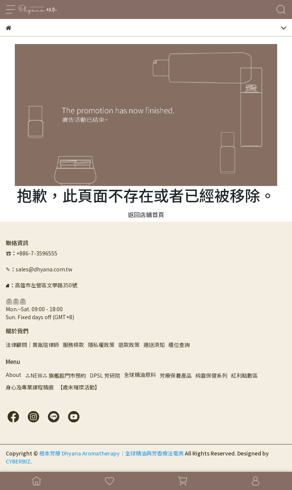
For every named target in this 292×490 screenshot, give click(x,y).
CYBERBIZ (18, 461)
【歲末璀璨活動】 (78, 387)
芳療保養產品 (176, 375)
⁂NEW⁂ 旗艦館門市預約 (55, 375)
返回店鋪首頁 (146, 214)
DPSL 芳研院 (105, 375)
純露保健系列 (211, 375)
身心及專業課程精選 (30, 387)
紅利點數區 (244, 375)
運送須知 (154, 344)
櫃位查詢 (179, 344)
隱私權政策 (101, 344)
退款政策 (129, 344)
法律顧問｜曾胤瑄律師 (32, 344)
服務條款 (73, 344)
